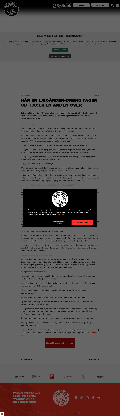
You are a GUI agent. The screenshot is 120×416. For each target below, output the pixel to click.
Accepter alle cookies (82, 223)
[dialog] (60, 208)
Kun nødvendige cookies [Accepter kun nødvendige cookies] (59, 222)
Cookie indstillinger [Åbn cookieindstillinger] (35, 222)
